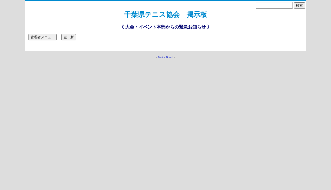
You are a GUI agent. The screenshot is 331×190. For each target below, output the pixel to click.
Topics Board (165, 57)
